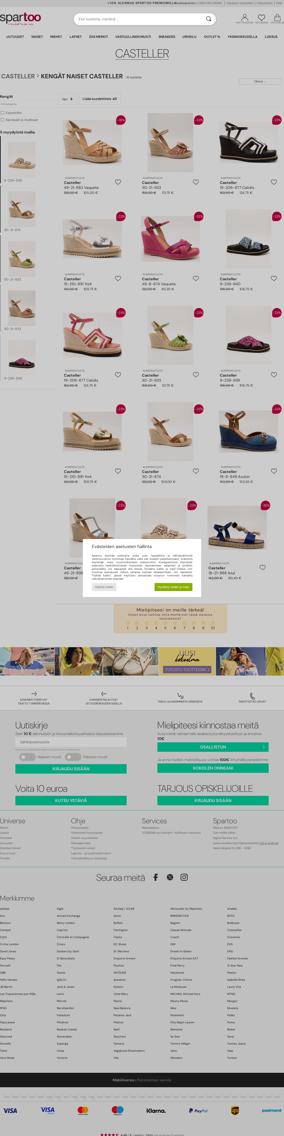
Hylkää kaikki (104, 587)
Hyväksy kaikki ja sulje (173, 587)
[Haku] (208, 19)
